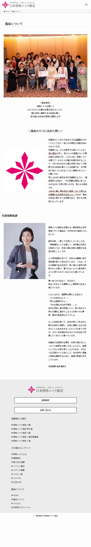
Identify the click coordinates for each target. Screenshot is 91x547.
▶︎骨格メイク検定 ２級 (21, 433)
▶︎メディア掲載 (18, 470)
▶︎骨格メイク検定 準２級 (22, 429)
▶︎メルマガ (16, 478)
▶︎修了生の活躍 (18, 462)
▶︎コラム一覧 (17, 474)
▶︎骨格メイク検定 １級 (21, 441)
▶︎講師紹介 (16, 458)
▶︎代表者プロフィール (20, 507)
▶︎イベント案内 (18, 466)
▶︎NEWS (15, 495)
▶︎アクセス (16, 503)
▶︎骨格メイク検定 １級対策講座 (24, 437)
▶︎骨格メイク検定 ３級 (21, 425)
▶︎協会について (18, 499)
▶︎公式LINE (16, 482)
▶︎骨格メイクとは (18, 454)
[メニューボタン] (86, 5)
